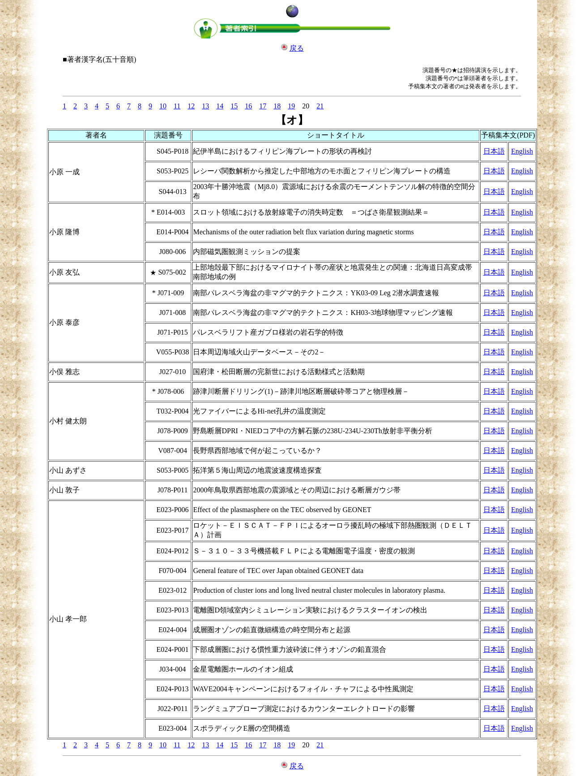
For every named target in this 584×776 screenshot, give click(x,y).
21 (320, 106)
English (522, 151)
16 (248, 106)
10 (162, 106)
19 (291, 106)
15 (234, 106)
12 (191, 106)
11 (177, 106)
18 (277, 106)
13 (205, 106)
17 (262, 106)
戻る (297, 48)
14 (219, 106)
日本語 (494, 151)
